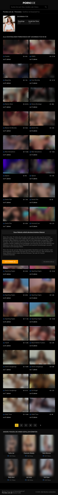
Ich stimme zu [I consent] (10, 262)
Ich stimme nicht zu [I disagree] (49, 261)
